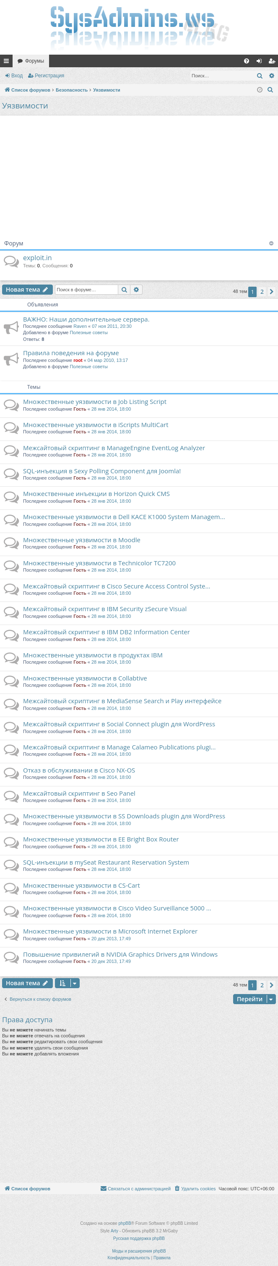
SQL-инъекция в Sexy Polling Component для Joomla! (102, 471)
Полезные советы (88, 332)
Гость (79, 408)
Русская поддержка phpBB (139, 1238)
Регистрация (49, 76)
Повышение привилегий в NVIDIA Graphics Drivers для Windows (120, 954)
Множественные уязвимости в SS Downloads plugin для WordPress (124, 816)
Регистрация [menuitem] (273, 62)
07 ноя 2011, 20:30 (112, 326)
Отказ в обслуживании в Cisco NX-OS (79, 770)
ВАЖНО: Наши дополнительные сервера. (86, 319)
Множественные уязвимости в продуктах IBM (93, 655)
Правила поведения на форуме (71, 352)
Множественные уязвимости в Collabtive (85, 678)
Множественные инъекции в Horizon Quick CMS (96, 493)
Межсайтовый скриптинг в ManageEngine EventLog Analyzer (114, 447)
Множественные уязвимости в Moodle (81, 539)
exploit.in (37, 257)
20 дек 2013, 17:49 (111, 938)
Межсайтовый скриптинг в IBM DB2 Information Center (106, 632)
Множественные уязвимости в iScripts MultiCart (96, 424)
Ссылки (8, 62)
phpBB (125, 1223)
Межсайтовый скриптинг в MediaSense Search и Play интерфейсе (122, 700)
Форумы (34, 61)
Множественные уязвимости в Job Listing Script (94, 401)
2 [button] (262, 291)
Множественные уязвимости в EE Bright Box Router (101, 839)
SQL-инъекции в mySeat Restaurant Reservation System (106, 862)
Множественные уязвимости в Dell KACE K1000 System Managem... (124, 516)
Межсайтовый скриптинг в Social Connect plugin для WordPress (119, 724)
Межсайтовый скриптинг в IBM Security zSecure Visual (105, 608)
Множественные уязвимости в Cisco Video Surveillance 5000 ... (117, 908)
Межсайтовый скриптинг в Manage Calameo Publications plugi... (119, 747)
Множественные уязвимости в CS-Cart (81, 885)
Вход (17, 76)
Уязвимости (25, 105)
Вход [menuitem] (261, 62)
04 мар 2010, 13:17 (108, 360)
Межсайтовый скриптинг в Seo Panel (79, 793)
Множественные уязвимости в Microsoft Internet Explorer (110, 931)
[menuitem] (246, 61)
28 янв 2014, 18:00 (111, 408)
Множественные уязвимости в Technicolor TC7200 (99, 563)
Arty (114, 1231)
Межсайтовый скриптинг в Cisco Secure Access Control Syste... (116, 586)
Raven (80, 326)
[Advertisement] (139, 174)
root (77, 360)
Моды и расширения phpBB (139, 1251)
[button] (272, 292)
